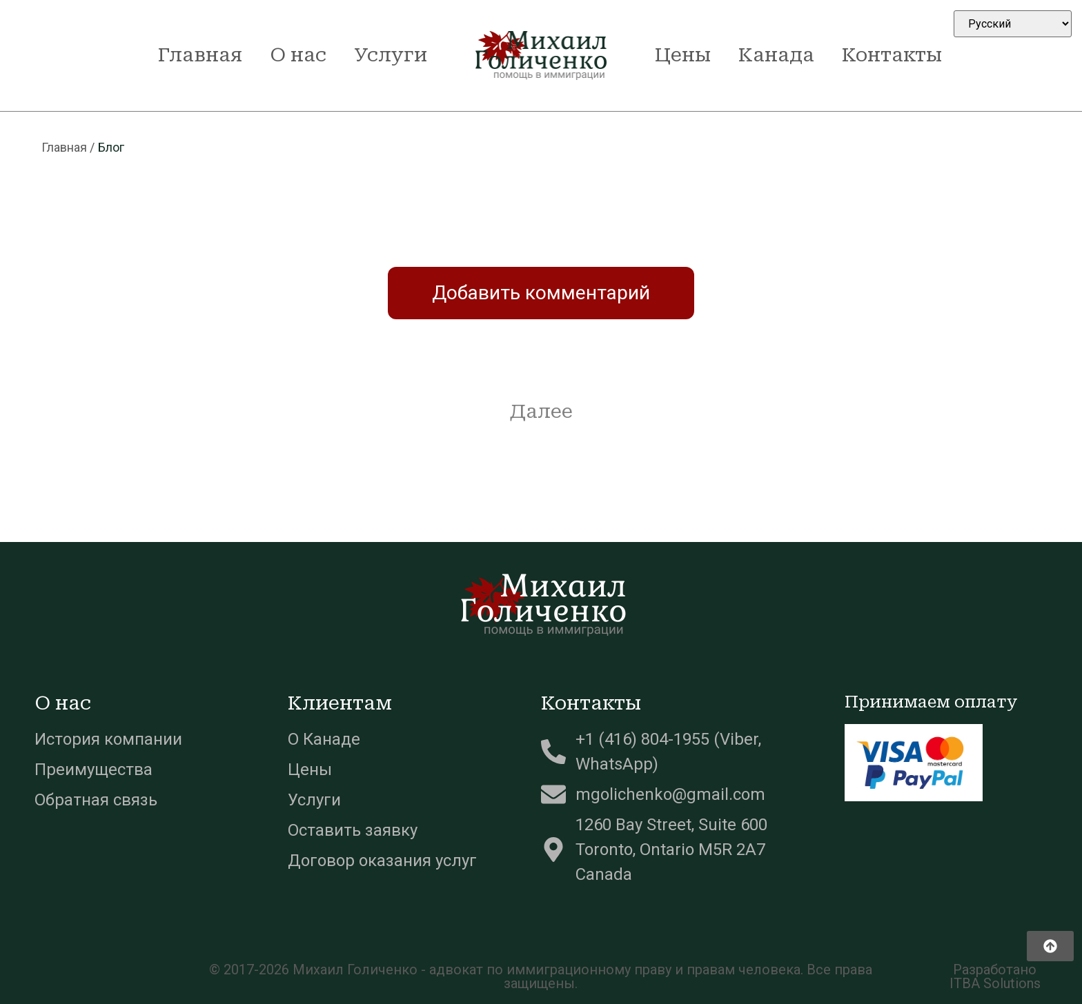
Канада (776, 54)
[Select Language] (1013, 23)
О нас (298, 54)
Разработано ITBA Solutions (995, 976)
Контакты (892, 54)
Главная (200, 54)
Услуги (390, 54)
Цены (683, 54)
